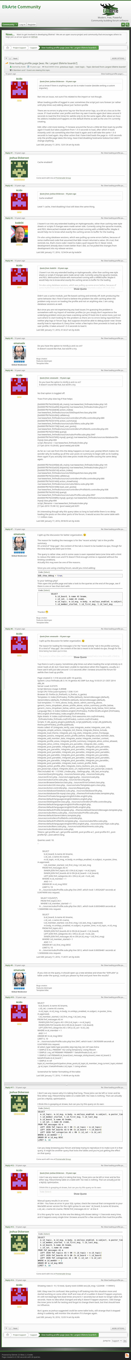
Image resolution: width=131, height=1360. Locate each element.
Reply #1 (9, 153)
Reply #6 (9, 370)
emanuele (19, 343)
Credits (30, 1355)
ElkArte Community (21, 7)
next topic (80, 66)
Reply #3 (9, 218)
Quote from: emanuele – (55, 378)
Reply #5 (9, 338)
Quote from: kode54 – (54, 268)
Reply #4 (9, 260)
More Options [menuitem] (118, 58)
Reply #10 (9, 997)
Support (33, 47)
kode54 (19, 222)
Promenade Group (63, 178)
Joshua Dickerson (19, 157)
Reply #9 (9, 965)
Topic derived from (106, 66)
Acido (19, 78)
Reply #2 (9, 185)
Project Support (19, 47)
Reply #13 (9, 1227)
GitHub (34, 37)
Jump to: (107, 1340)
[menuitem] (127, 24)
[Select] (47, 572)
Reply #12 (9, 1165)
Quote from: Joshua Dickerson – (58, 81)
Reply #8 (9, 629)
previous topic (67, 66)
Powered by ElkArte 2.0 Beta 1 (14, 1355)
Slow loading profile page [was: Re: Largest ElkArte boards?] (68, 47)
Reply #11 (9, 1087)
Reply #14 (9, 1280)
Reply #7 (9, 529)
